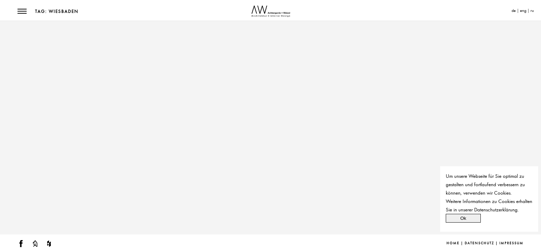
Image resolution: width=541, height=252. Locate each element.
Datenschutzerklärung (496, 209)
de (514, 10)
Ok (463, 218)
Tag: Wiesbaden (56, 11)
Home (452, 243)
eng (523, 10)
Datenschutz (479, 243)
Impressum (511, 243)
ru (532, 10)
